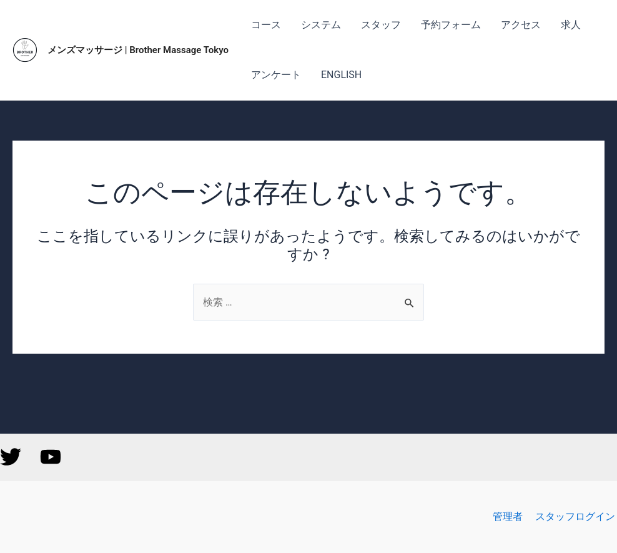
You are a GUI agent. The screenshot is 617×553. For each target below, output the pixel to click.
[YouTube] (50, 457)
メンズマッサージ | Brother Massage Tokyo (138, 50)
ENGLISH (341, 75)
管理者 (512, 517)
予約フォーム (451, 25)
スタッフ (381, 25)
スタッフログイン (577, 517)
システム (321, 25)
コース (266, 25)
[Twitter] (10, 457)
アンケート (276, 75)
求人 (571, 25)
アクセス (521, 25)
